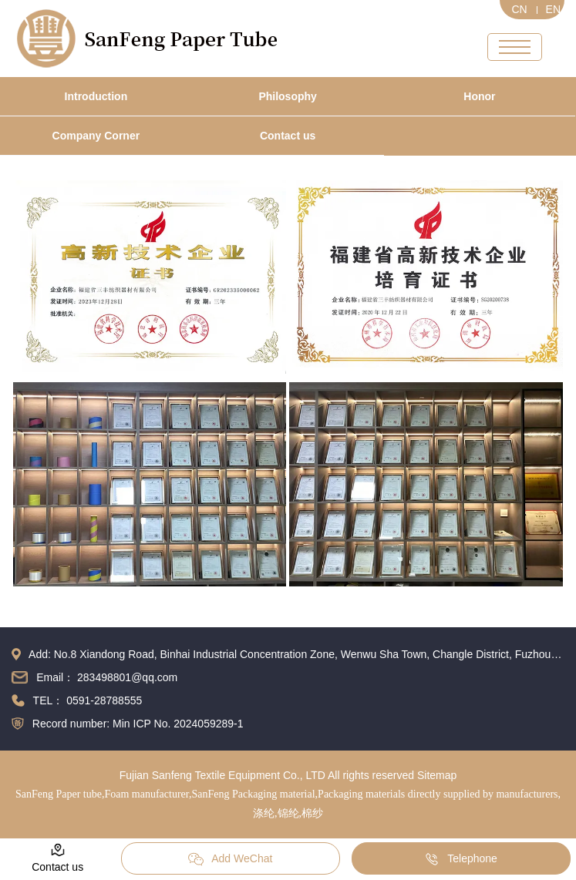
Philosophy (287, 96)
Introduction (96, 96)
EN (553, 9)
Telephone (460, 859)
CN (519, 9)
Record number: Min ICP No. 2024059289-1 (138, 723)
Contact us (287, 135)
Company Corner (96, 135)
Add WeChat (230, 859)
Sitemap (436, 775)
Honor (479, 96)
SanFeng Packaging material (253, 794)
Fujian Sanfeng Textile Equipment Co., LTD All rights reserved (267, 775)
